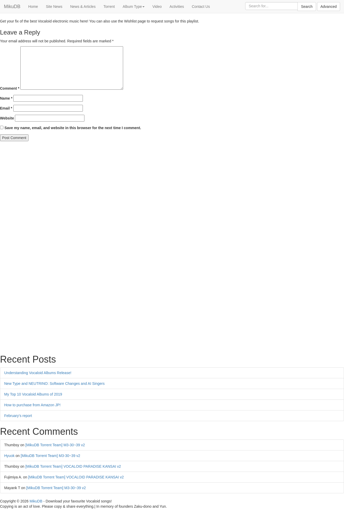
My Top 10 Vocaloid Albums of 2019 (33, 394)
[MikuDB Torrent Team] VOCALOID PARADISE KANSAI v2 (73, 466)
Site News (54, 6)
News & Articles (82, 6)
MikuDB (12, 6)
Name (6, 98)
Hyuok (9, 456)
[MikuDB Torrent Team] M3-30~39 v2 (55, 445)
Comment (9, 88)
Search (306, 6)
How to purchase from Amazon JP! (32, 405)
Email (6, 108)
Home (33, 6)
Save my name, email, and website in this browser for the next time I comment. (72, 128)
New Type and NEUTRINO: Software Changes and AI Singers (54, 383)
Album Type (134, 6)
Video (157, 6)
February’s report (18, 416)
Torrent (109, 6)
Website (7, 118)
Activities (176, 6)
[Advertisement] (157, 180)
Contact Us (201, 6)
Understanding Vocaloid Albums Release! (37, 373)
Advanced (328, 6)
